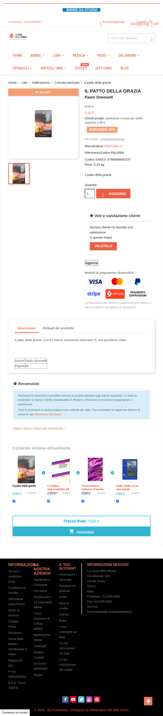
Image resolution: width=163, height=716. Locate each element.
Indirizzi (64, 614)
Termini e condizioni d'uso (14, 576)
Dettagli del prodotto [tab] (58, 328)
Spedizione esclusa (112, 139)
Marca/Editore (94, 146)
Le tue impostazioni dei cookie (67, 664)
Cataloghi (40, 646)
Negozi (38, 674)
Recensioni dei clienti (48, 414)
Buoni (63, 620)
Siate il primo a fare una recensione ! (39, 428)
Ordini (63, 597)
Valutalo (103, 246)
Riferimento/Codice (97, 152)
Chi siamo (40, 591)
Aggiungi (113, 194)
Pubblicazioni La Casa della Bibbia (43, 602)
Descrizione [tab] (27, 328)
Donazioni (14, 632)
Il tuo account (67, 566)
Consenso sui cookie (15, 712)
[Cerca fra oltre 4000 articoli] (131, 38)
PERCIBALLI (113, 146)
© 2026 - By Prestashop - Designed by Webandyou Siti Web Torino (81, 710)
